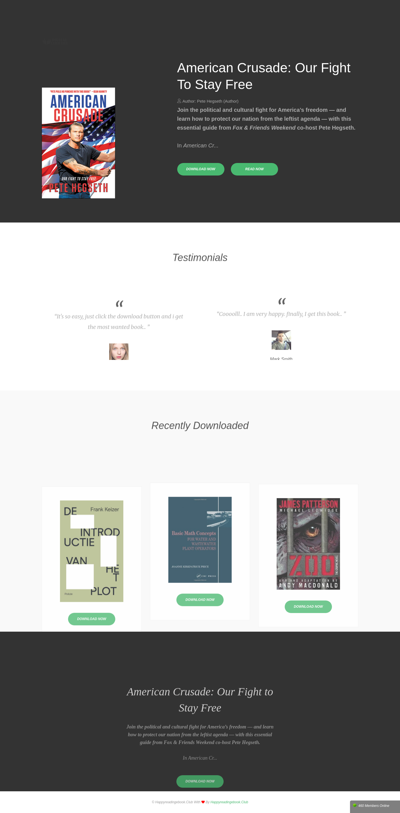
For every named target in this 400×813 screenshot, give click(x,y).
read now (254, 169)
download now (200, 169)
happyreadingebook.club (229, 802)
